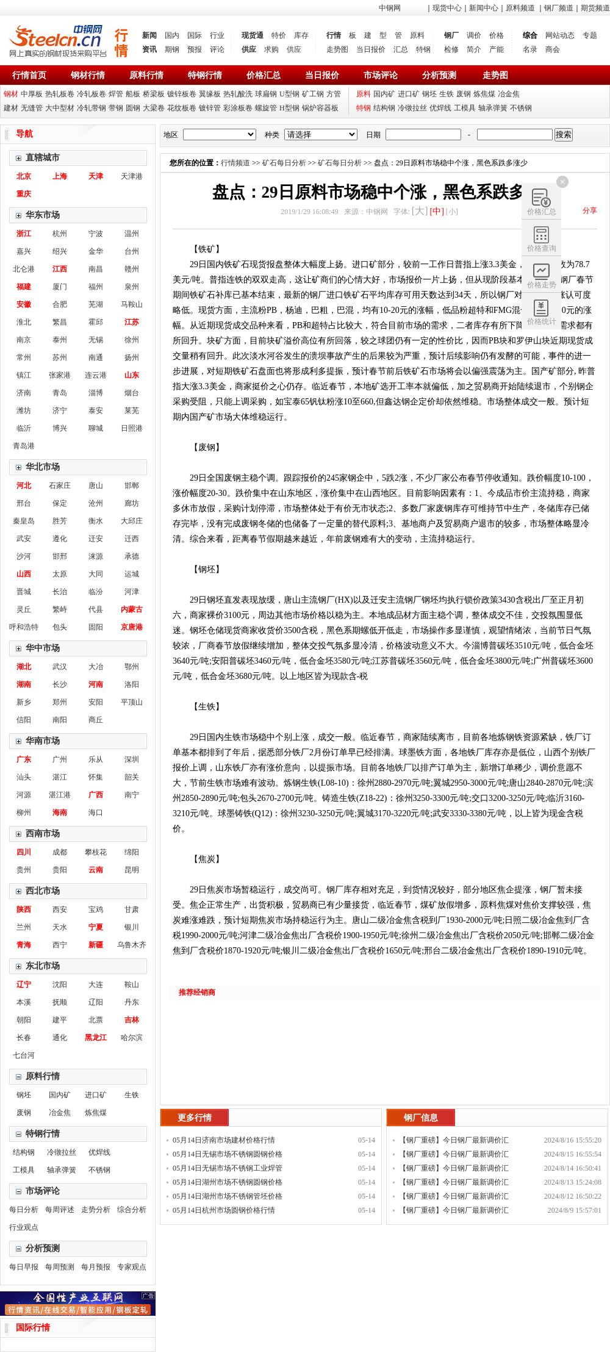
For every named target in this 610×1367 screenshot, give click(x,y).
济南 (23, 393)
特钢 (423, 49)
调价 (474, 35)
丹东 (131, 1002)
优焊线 (440, 108)
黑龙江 (96, 1037)
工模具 (465, 108)
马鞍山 (132, 304)
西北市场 (43, 890)
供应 (249, 49)
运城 (131, 574)
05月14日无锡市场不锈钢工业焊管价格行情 (227, 1169)
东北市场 (43, 966)
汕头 (23, 777)
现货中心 (447, 8)
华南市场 (43, 740)
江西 (59, 269)
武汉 (59, 666)
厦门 (59, 286)
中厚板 (32, 94)
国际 (194, 35)
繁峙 (59, 609)
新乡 (23, 702)
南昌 (95, 269)
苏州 (59, 357)
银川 (131, 927)
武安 (23, 538)
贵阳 (59, 870)
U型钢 (289, 94)
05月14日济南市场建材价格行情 (224, 1140)
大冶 (95, 666)
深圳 (131, 759)
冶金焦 (509, 94)
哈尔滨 (132, 1037)
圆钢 (133, 108)
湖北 (23, 666)
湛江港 (60, 795)
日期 (373, 135)
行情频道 (235, 163)
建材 (11, 108)
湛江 (59, 777)
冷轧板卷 (91, 94)
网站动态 (560, 35)
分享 (590, 210)
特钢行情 (205, 75)
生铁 (446, 94)
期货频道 (595, 8)
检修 (451, 49)
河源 (23, 795)
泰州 (59, 339)
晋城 (23, 591)
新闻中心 (483, 8)
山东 (131, 375)
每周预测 (59, 1267)
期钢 (172, 49)
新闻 (149, 35)
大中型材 (59, 108)
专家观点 (131, 1267)
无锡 (95, 339)
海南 (59, 812)
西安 (59, 909)
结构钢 (384, 108)
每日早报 (23, 1267)
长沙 (59, 684)
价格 (496, 35)
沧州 (95, 503)
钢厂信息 (421, 1117)
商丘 (95, 720)
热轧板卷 (59, 94)
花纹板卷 (181, 108)
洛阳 (131, 684)
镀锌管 (210, 108)
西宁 (59, 945)
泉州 (131, 286)
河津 (131, 591)
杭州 (59, 233)
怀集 (95, 777)
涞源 (95, 556)
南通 (95, 357)
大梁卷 (154, 108)
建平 (59, 1020)
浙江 (23, 233)
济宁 (59, 410)
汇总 (400, 49)
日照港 (132, 428)
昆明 (131, 870)
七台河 (24, 1055)
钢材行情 (88, 75)
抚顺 (59, 1002)
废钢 (463, 94)
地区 (170, 135)
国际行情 (33, 1327)
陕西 (23, 909)
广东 (23, 759)
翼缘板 (210, 94)
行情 (333, 35)
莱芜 (131, 410)
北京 (23, 176)
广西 (95, 795)
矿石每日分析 (284, 163)
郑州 (59, 702)
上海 (59, 176)
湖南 (23, 684)
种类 (272, 135)
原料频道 (520, 8)
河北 (23, 485)
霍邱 (95, 322)
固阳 (95, 627)
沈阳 (59, 984)
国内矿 (384, 94)
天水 (59, 927)
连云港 (96, 375)
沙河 (23, 556)
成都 (59, 852)
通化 (59, 1037)
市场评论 (381, 75)
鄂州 (131, 666)
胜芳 (59, 521)
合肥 (59, 304)
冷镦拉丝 (412, 108)
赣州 (131, 269)
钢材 (11, 94)
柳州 (23, 812)
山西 (23, 574)
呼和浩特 (23, 627)
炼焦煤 (484, 94)
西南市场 (43, 833)
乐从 (95, 759)
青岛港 (24, 446)
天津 (95, 176)
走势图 (337, 49)
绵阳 (131, 852)
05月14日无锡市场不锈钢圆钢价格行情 (227, 1155)
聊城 (95, 428)
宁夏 (95, 927)
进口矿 (409, 94)
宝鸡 (95, 909)
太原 (59, 574)
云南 (95, 870)
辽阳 (95, 1002)
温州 (131, 233)
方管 (333, 94)
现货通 (253, 35)
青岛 (59, 393)
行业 (217, 35)
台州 (131, 251)
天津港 (132, 176)
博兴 (59, 428)
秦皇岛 (24, 521)
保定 (59, 503)
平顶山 (132, 702)
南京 (23, 339)
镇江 (23, 375)
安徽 (23, 304)
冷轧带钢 (91, 108)
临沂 (23, 428)
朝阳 (23, 1020)
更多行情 (195, 1117)
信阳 (23, 720)
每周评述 (59, 1209)
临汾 (95, 591)
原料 (417, 35)
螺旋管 (266, 108)
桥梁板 (154, 94)
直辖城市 (43, 157)
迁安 (95, 538)
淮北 (23, 322)
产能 (496, 49)
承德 (131, 556)
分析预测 (439, 75)
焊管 (116, 94)
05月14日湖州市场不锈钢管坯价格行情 (227, 1198)
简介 (474, 49)
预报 (194, 49)
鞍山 (131, 984)
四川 (23, 852)
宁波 (95, 233)
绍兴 (59, 251)
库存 (301, 35)
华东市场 (43, 215)
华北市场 (43, 467)
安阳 (95, 702)
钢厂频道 (558, 8)
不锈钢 (521, 108)
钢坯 (429, 94)
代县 (95, 609)
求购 (271, 49)
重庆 (23, 194)
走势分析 (95, 1209)
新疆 (95, 945)
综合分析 (131, 1209)
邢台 (23, 503)
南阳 (59, 720)
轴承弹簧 (493, 108)
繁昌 (59, 322)
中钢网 (390, 8)
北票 (95, 1020)
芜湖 (95, 304)
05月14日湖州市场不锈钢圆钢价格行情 (227, 1183)
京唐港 (132, 627)
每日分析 (23, 1209)
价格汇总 (263, 75)
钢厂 (451, 35)
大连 (95, 984)
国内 (172, 35)
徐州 (131, 339)
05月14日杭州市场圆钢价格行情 (224, 1210)
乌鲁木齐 (131, 945)
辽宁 (23, 984)
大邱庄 (132, 521)
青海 (23, 945)
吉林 (131, 1020)
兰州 (23, 927)
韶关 (131, 777)
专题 (590, 35)
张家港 (60, 375)
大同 (95, 574)
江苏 (131, 322)
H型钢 (289, 108)
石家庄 (60, 485)
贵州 (23, 870)
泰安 (95, 410)
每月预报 (95, 1267)
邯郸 (131, 485)
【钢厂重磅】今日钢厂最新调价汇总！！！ (454, 1141)
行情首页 (29, 75)
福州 (95, 286)
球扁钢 (266, 94)
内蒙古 (132, 609)
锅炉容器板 (320, 108)
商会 (552, 49)
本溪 (23, 1002)
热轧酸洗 (238, 94)
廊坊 (131, 503)
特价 (278, 35)
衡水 (95, 521)
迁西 (131, 538)
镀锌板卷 (181, 94)
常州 (23, 357)
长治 (59, 591)
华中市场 (43, 648)
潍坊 (23, 410)
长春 (23, 1037)
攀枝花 (96, 852)
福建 (23, 286)
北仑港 (24, 269)
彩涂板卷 (238, 108)
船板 (133, 94)
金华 (95, 251)
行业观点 (23, 1227)
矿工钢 (313, 94)
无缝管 (32, 108)
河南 (95, 684)
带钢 (116, 108)
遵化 (59, 538)
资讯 (149, 49)
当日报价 (371, 49)
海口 (95, 812)
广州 (59, 759)
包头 (59, 627)
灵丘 (23, 609)
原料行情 (146, 75)
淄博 (95, 393)
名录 (530, 49)
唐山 (95, 485)
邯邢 (59, 556)
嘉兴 (23, 251)
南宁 (131, 795)
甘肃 (131, 909)
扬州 (131, 357)
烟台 (131, 393)
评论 (217, 49)
